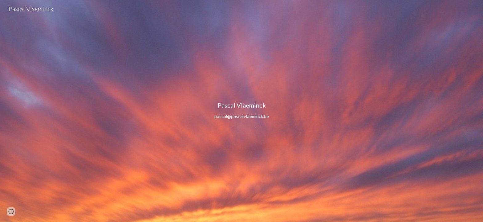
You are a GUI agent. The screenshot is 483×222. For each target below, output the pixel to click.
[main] (241, 111)
